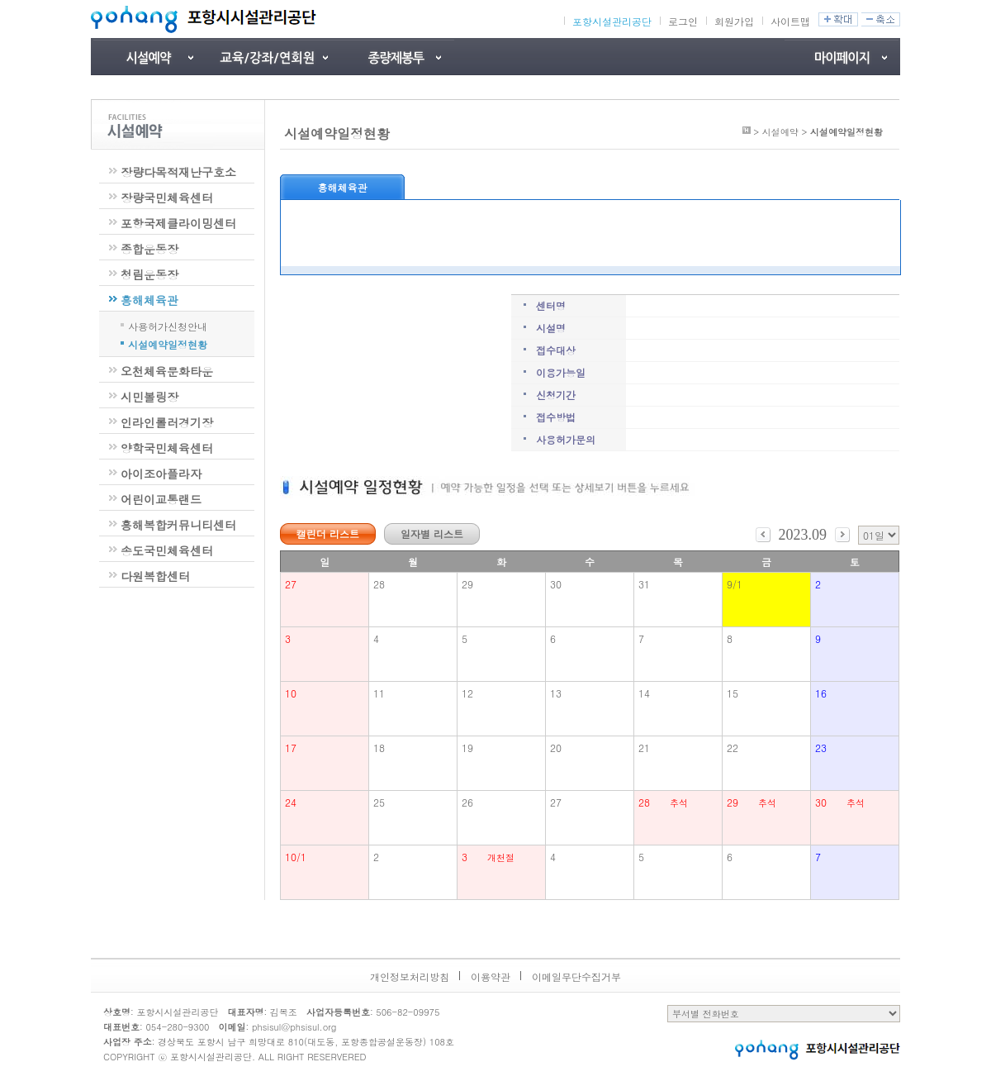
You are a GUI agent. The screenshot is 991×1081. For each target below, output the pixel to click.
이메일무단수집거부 (576, 976)
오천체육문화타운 (167, 371)
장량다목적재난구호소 (178, 172)
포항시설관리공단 (612, 21)
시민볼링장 (149, 396)
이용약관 (490, 976)
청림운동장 (149, 274)
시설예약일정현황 (167, 343)
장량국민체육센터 (167, 197)
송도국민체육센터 (167, 550)
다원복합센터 (155, 576)
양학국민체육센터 (167, 448)
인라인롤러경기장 (167, 422)
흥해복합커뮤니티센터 (178, 525)
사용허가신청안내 (167, 325)
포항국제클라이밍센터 (178, 223)
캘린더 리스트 (327, 533)
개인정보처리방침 (409, 976)
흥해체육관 (149, 300)
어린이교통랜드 (161, 499)
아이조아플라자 (161, 473)
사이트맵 (790, 21)
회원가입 (734, 21)
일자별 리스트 (432, 533)
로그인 (683, 21)
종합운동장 (149, 248)
